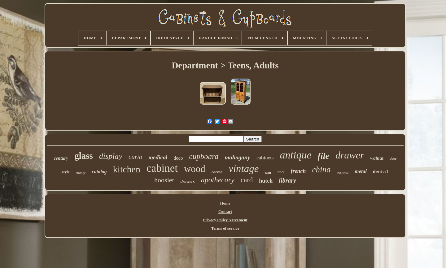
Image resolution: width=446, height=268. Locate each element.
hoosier (164, 180)
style (66, 172)
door (393, 158)
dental (380, 172)
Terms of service (225, 228)
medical (157, 157)
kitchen (126, 169)
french (298, 171)
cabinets (265, 158)
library (287, 180)
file (323, 156)
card (247, 180)
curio (135, 157)
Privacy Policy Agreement (225, 220)
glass (83, 156)
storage (81, 173)
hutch (266, 181)
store (281, 172)
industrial (343, 173)
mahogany (237, 157)
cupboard (204, 156)
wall (268, 173)
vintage (244, 168)
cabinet (162, 168)
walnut (376, 158)
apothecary (217, 180)
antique (296, 155)
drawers (188, 181)
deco (178, 158)
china (321, 169)
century (61, 158)
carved (217, 172)
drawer (349, 155)
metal (361, 171)
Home (225, 203)
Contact (225, 211)
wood (194, 168)
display (110, 156)
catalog (99, 171)
